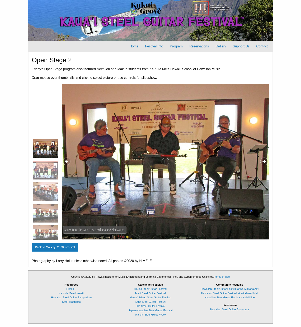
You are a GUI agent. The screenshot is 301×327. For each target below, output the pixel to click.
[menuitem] (134, 46)
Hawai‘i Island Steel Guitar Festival (150, 297)
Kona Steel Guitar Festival (150, 301)
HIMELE (71, 288)
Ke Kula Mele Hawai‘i (71, 293)
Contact (262, 46)
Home (133, 46)
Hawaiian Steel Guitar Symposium (71, 297)
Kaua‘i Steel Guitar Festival (150, 288)
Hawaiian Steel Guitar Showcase (229, 309)
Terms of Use (222, 276)
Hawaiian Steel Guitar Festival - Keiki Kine (230, 297)
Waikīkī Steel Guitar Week (150, 314)
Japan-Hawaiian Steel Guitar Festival (151, 310)
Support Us (241, 46)
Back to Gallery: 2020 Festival (55, 247)
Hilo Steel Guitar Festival (150, 306)
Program (176, 46)
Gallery (221, 46)
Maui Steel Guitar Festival (150, 293)
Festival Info (154, 46)
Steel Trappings (71, 301)
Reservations (199, 46)
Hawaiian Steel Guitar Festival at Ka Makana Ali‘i (230, 288)
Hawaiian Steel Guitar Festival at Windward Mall (229, 293)
